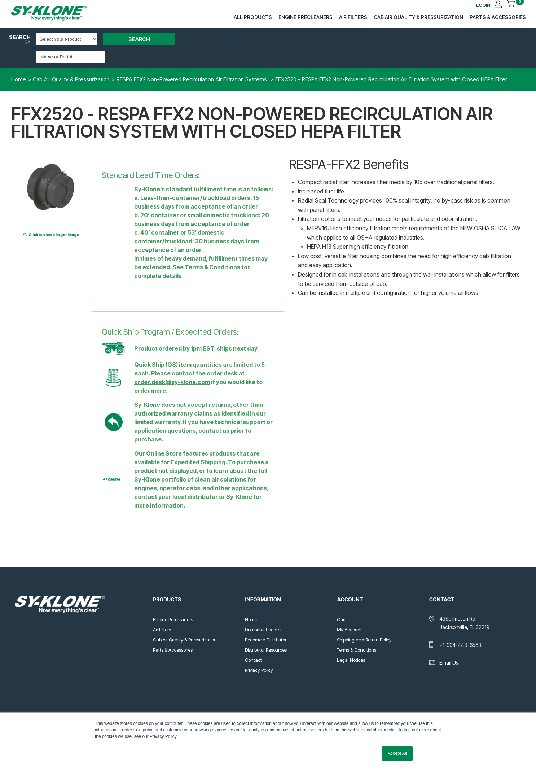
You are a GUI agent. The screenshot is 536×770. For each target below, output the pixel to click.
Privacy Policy (259, 653)
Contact (253, 643)
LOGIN (487, 4)
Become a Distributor (265, 623)
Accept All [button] (397, 753)
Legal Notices (351, 643)
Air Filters (352, 16)
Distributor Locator (263, 612)
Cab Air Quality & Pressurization (417, 16)
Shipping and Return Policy (364, 623)
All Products (252, 16)
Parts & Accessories (496, 16)
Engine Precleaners (304, 16)
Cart (341, 602)
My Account (349, 612)
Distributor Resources (266, 633)
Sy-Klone (56, 13)
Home (251, 602)
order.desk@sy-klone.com (172, 365)
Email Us (448, 646)
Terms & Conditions (212, 250)
